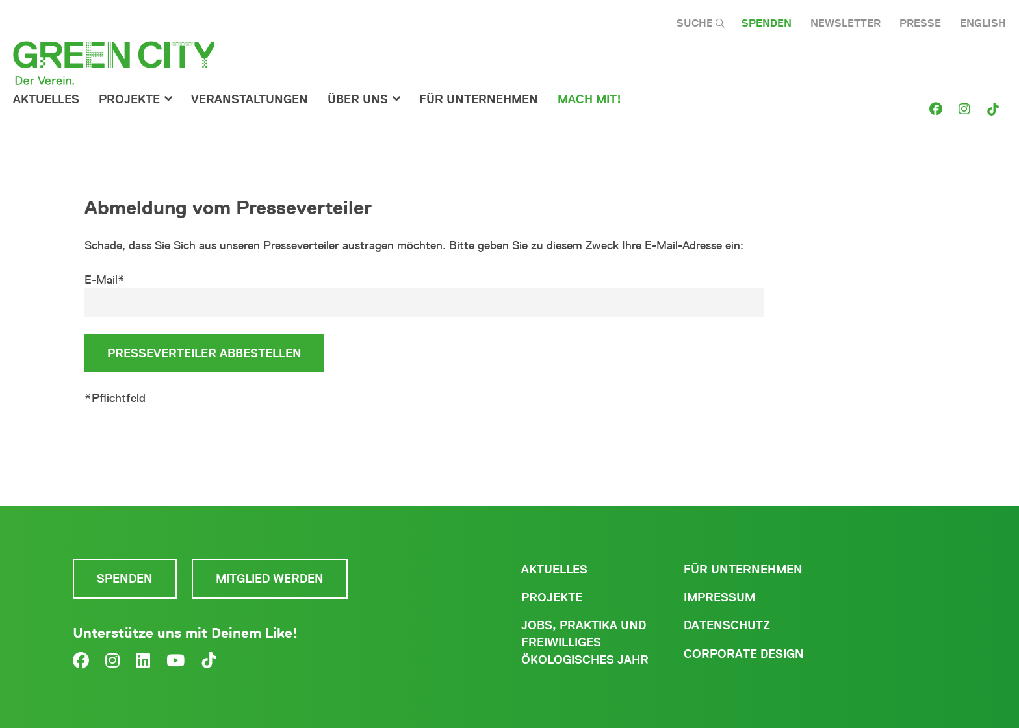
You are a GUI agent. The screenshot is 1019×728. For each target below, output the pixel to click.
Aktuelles (46, 99)
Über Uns (358, 99)
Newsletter (845, 23)
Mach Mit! (589, 99)
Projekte (129, 99)
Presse (920, 23)
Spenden (767, 23)
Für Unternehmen (743, 569)
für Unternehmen (478, 99)
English (983, 23)
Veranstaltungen (249, 99)
